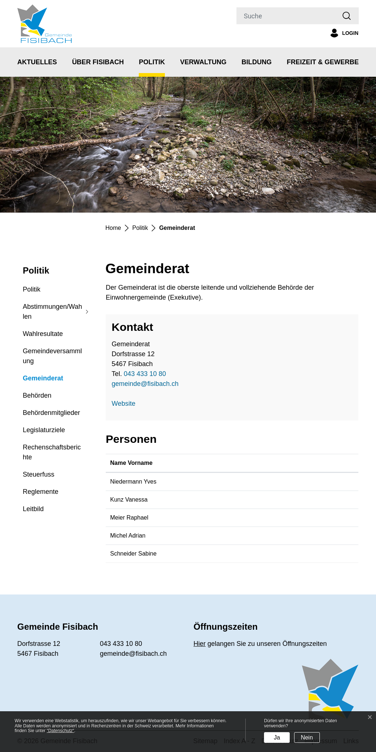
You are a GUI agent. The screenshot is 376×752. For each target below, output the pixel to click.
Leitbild (33, 509)
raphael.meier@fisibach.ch (290, 517)
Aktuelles (37, 62)
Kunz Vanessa (129, 499)
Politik (152, 62)
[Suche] (285, 15)
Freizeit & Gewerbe (323, 62)
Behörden (37, 395)
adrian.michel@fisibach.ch (289, 535)
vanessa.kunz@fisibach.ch (290, 499)
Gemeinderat (43, 381)
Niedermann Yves (133, 481)
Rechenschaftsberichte (52, 452)
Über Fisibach (98, 62)
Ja (277, 737)
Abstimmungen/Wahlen (52, 311)
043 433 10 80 (145, 373)
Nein (307, 737)
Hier (200, 643)
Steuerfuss (38, 474)
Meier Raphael (129, 517)
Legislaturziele (44, 430)
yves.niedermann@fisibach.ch (294, 481)
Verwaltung (203, 62)
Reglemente (40, 491)
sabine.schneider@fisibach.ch (294, 553)
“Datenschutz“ (60, 730)
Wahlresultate (43, 333)
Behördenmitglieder (51, 412)
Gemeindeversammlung (52, 356)
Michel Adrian (127, 535)
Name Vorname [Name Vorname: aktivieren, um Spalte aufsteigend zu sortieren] (131, 463)
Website (128, 403)
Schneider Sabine (133, 553)
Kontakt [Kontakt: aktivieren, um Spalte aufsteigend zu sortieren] (266, 463)
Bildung (257, 62)
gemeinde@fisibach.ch (145, 383)
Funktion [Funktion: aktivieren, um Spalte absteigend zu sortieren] (194, 463)
